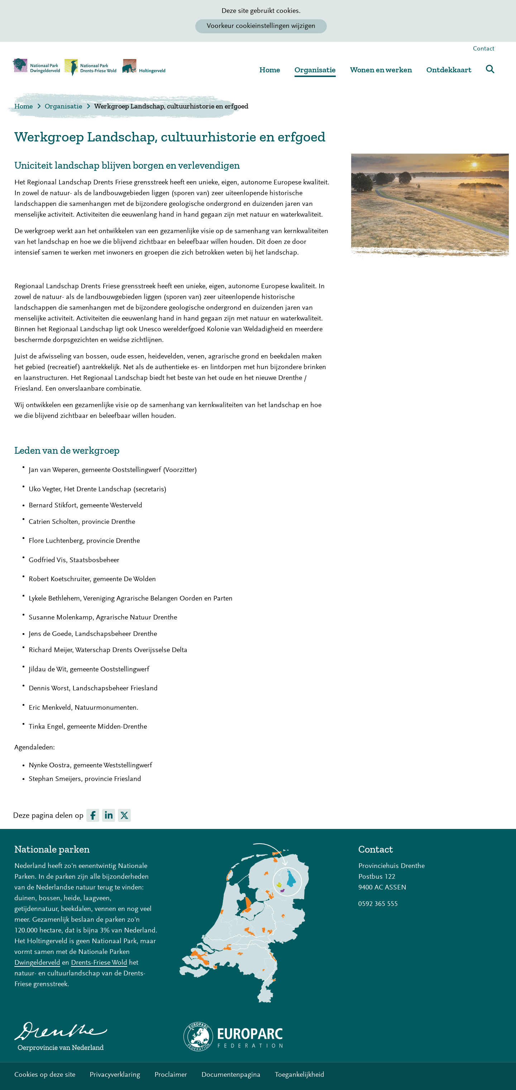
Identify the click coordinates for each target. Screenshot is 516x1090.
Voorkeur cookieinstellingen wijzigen (261, 26)
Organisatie (315, 69)
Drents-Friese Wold (99, 962)
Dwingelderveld (37, 962)
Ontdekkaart (449, 69)
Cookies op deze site (44, 1075)
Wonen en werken (381, 69)
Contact (483, 49)
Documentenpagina (231, 1075)
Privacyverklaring (115, 1075)
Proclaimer (170, 1075)
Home (269, 69)
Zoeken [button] (490, 69)
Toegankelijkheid (299, 1075)
